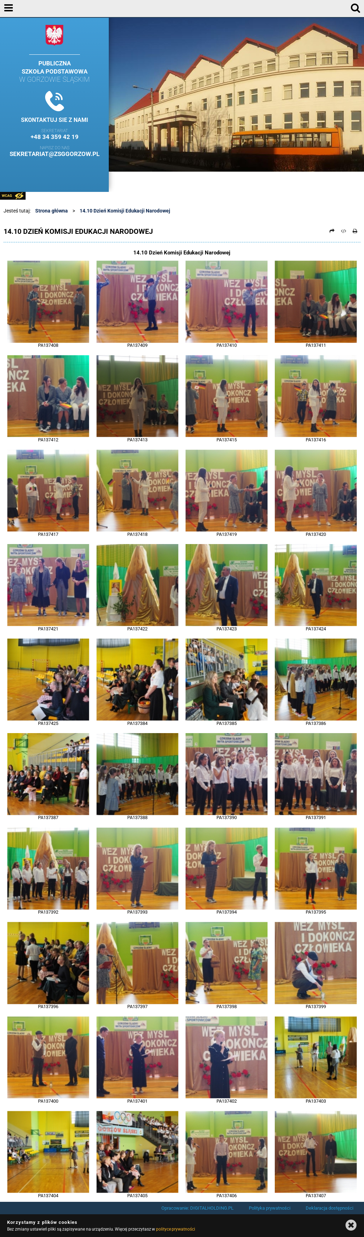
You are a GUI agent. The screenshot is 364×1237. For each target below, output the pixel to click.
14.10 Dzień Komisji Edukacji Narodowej (125, 211)
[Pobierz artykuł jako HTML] (343, 231)
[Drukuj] (355, 231)
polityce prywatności (175, 1229)
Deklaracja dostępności (329, 1208)
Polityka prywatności (269, 1208)
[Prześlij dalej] (332, 231)
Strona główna (51, 211)
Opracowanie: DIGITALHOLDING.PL (197, 1208)
